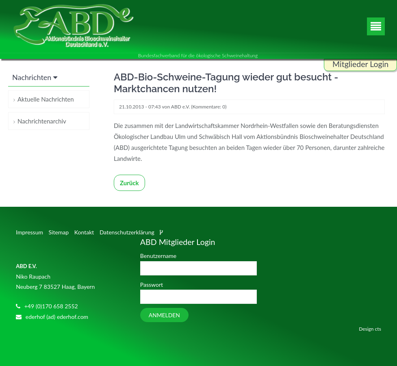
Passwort (151, 284)
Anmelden (164, 315)
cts (378, 329)
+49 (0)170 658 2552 (51, 306)
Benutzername (158, 255)
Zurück (129, 182)
